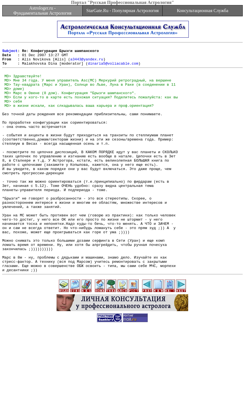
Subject (10, 52)
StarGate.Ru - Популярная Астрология (122, 10)
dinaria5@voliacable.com (113, 67)
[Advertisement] (122, 383)
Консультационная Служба (202, 10)
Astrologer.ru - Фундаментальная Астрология (42, 10)
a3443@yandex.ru (86, 62)
